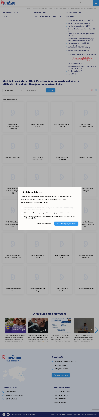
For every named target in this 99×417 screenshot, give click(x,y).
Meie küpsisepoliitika (41, 202)
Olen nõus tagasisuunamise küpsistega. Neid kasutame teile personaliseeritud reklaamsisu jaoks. (49, 217)
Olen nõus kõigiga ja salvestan (66, 223)
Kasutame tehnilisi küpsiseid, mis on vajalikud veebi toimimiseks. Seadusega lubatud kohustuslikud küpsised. (49, 208)
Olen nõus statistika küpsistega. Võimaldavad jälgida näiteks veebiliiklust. (48, 213)
